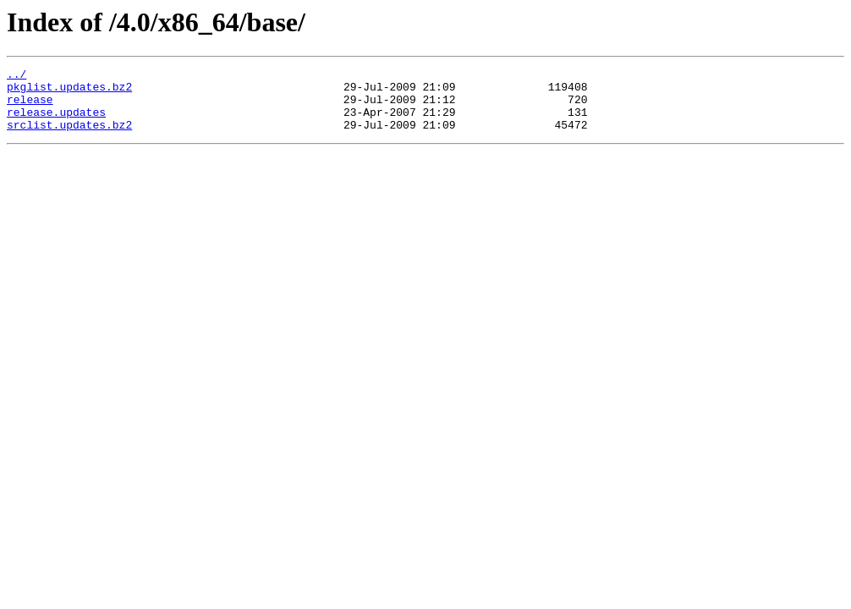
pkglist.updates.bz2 (69, 91)
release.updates (56, 121)
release (30, 106)
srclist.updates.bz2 (69, 137)
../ (16, 76)
